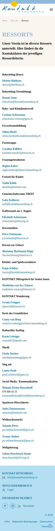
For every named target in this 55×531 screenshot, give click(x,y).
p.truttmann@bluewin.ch (15, 238)
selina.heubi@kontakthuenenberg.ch (21, 135)
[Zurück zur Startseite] (22, 9)
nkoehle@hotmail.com (14, 187)
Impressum (47, 526)
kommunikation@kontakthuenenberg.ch (23, 395)
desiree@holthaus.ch (13, 84)
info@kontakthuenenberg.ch (22, 477)
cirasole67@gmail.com (14, 340)
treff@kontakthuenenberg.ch (17, 204)
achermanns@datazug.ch (15, 221)
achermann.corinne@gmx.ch (17, 118)
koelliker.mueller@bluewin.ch (18, 152)
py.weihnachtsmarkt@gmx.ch (18, 429)
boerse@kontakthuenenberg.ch (18, 272)
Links (7, 521)
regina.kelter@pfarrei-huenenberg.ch (21, 169)
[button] (51, 9)
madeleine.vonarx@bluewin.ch (18, 289)
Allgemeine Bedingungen (25, 521)
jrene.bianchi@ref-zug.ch (15, 457)
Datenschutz (46, 521)
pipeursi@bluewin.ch (13, 306)
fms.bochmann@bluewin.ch (17, 255)
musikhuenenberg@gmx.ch (16, 357)
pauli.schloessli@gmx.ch (15, 374)
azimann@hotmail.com (14, 412)
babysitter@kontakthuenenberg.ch (20, 101)
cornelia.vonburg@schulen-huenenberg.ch (24, 323)
